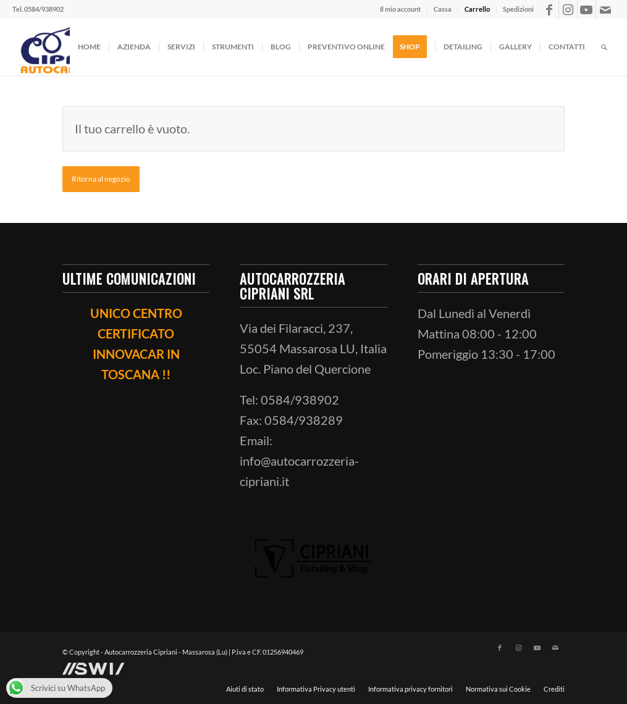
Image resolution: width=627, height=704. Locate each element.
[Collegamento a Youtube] (586, 9)
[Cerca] (604, 47)
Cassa (443, 9)
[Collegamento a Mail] (605, 9)
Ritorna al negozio (101, 178)
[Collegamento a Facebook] (549, 9)
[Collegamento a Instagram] (568, 9)
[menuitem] (400, 9)
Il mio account (400, 9)
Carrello (477, 9)
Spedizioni (518, 9)
